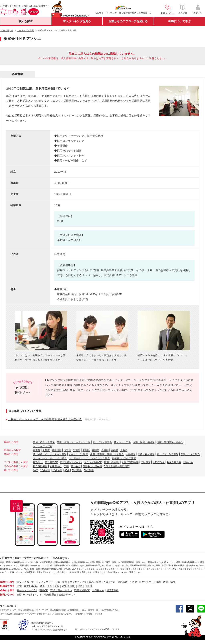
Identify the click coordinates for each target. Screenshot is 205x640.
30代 (66, 470)
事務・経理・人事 (98, 582)
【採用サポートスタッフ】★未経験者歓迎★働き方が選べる (45, 419)
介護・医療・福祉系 (144, 442)
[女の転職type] (6, 614)
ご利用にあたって (8, 610)
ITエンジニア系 (122, 442)
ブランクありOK (93, 462)
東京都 (36, 450)
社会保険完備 (40, 466)
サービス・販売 (58, 582)
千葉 (49, 586)
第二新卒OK (51, 462)
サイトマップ (110, 13)
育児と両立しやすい (71, 462)
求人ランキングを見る (77, 21)
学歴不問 (145, 462)
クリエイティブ (78, 582)
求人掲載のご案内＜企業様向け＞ (135, 13)
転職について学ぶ (179, 21)
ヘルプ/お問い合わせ (109, 610)
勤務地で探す (7, 586)
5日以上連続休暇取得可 (117, 466)
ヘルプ (98, 13)
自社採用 (98, 614)
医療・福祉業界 (146, 454)
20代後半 (45, 470)
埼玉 (42, 586)
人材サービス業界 (78, 454)
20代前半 (57, 470)
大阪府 (46, 450)
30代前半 (76, 470)
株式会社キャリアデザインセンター (31, 614)
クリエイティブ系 (42, 446)
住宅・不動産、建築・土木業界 (107, 454)
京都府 (114, 450)
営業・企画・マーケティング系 (73, 442)
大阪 (56, 586)
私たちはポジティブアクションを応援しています (97, 629)
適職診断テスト (67, 594)
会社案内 (79, 614)
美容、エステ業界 (190, 454)
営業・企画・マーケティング (32, 582)
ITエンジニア (146, 582)
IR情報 (89, 614)
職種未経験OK (112, 462)
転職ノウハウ (7, 594)
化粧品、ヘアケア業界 (124, 458)
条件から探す (7, 590)
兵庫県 (105, 450)
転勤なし (38, 462)
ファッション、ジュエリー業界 (50, 458)
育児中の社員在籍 (92, 466)
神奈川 (27, 586)
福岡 (80, 586)
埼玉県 (67, 450)
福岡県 (95, 450)
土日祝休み (159, 462)
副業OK (43, 590)
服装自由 (188, 462)
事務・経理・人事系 (44, 442)
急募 (66, 466)
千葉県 (76, 450)
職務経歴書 (50, 594)
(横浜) (34, 586)
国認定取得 (113, 590)
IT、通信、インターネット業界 (49, 454)
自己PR (21, 594)
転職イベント (34, 594)
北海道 (123, 450)
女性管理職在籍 (130, 462)
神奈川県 (56, 450)
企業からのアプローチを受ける (128, 21)
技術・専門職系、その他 (170, 442)
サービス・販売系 (102, 442)
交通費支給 (56, 466)
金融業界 (131, 454)
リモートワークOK (27, 590)
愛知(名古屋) (68, 586)
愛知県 (86, 450)
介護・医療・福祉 (165, 582)
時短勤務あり (174, 462)
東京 (19, 586)
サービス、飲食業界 (167, 454)
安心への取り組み (26, 610)
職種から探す (7, 582)
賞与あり (75, 466)
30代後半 (89, 470)
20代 (35, 470)
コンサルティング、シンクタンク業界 (89, 458)
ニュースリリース (90, 610)
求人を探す (26, 21)
